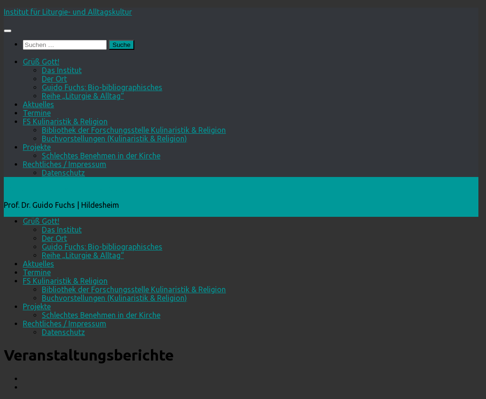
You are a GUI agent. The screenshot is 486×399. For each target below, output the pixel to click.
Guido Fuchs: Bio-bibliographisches (102, 87)
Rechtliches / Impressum (64, 164)
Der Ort (54, 78)
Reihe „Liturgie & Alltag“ (83, 96)
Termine (37, 113)
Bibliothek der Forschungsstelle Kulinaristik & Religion (134, 130)
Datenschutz (63, 172)
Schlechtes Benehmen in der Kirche (101, 155)
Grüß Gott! (41, 61)
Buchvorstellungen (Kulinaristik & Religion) (114, 138)
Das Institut (62, 70)
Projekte (37, 147)
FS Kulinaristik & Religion (65, 121)
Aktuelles (38, 104)
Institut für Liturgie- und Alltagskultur (68, 12)
